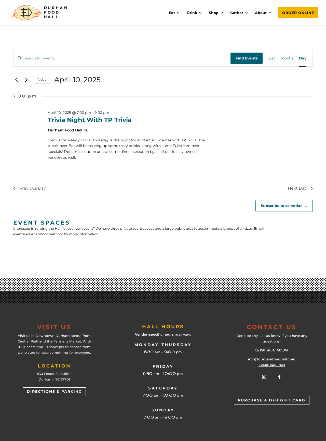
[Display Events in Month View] (287, 58)
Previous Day (29, 188)
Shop (214, 13)
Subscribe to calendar (281, 205)
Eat (172, 13)
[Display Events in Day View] (302, 58)
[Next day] (26, 80)
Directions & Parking (54, 391)
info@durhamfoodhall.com (271, 359)
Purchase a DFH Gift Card (271, 400)
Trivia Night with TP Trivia (90, 120)
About (261, 13)
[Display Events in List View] (272, 58)
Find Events (246, 58)
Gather (236, 13)
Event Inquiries (272, 365)
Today (41, 79)
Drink (192, 13)
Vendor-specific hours (154, 334)
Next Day (300, 188)
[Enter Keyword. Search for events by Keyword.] (121, 58)
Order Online (298, 12)
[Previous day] (16, 80)
